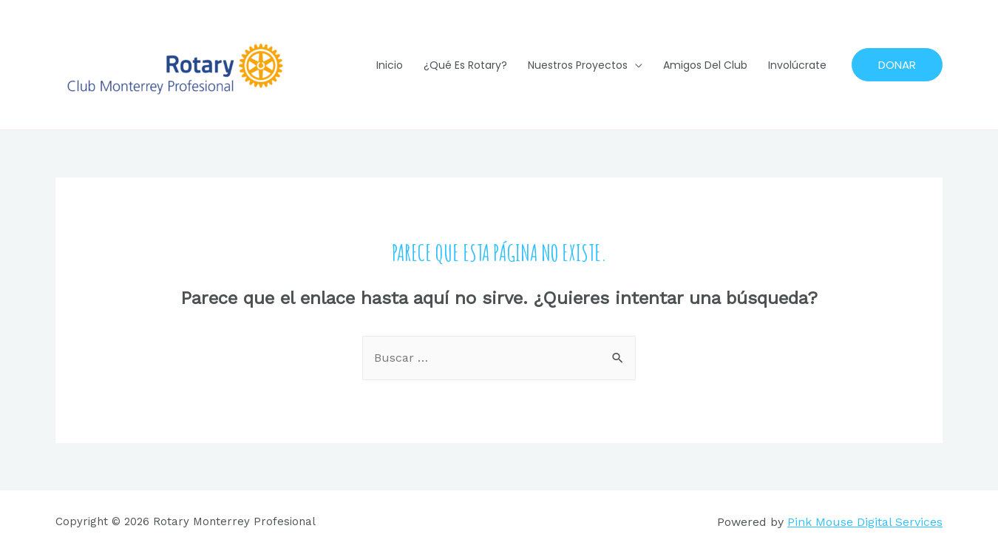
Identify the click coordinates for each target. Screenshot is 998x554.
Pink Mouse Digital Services (865, 522)
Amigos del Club (705, 65)
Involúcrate (797, 65)
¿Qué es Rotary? (465, 65)
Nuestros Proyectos (578, 65)
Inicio (389, 65)
